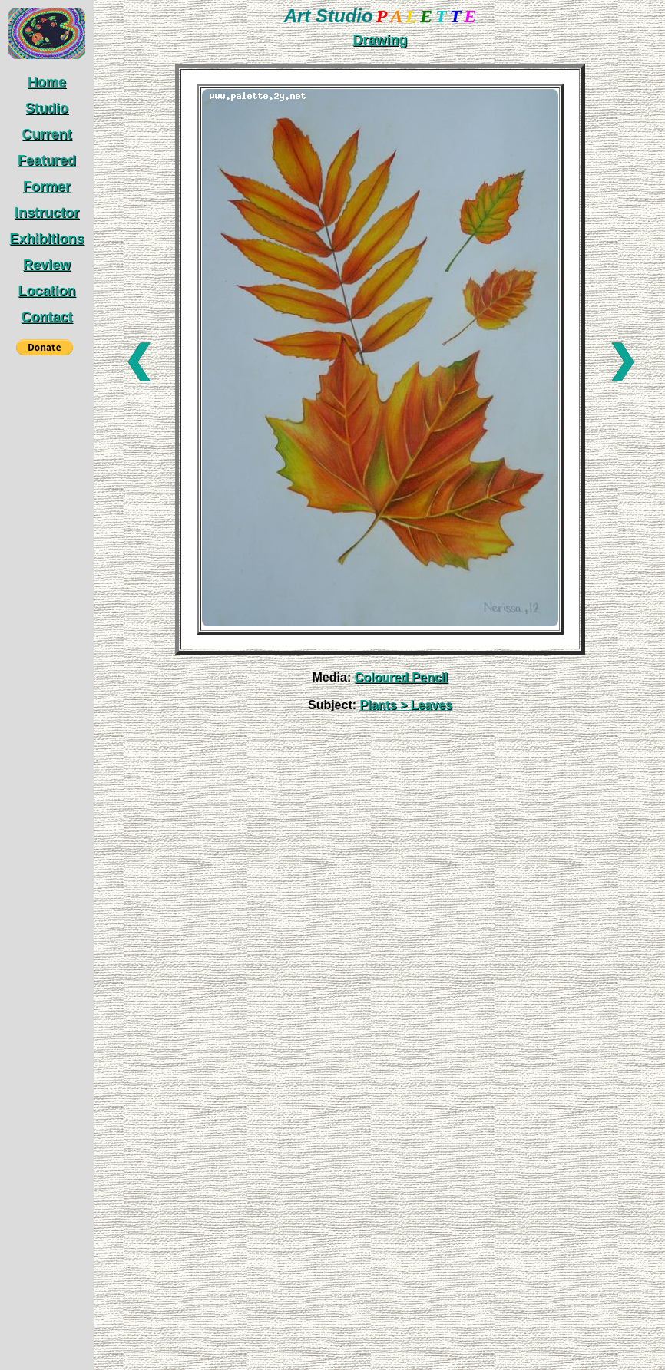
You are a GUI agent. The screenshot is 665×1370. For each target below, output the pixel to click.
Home (47, 82)
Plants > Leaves (406, 704)
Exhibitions (46, 238)
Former (47, 186)
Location (47, 291)
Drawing (379, 40)
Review (47, 264)
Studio (46, 108)
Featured (47, 160)
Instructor (47, 212)
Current (46, 134)
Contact (47, 317)
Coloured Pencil (401, 677)
